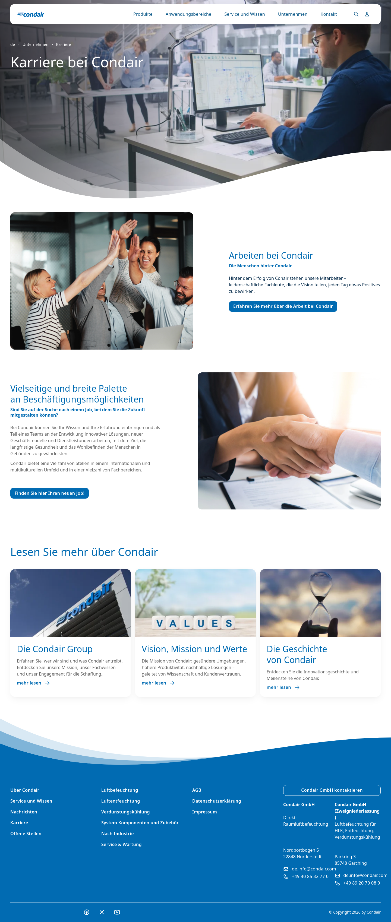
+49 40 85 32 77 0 (306, 876)
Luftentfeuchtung (120, 801)
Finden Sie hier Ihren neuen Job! (49, 493)
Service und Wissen (244, 14)
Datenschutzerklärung (216, 801)
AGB (196, 790)
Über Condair (24, 790)
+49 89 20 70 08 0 (357, 883)
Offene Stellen (26, 834)
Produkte (143, 14)
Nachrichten (23, 812)
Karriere (63, 44)
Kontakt (329, 14)
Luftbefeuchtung (119, 790)
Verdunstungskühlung (125, 812)
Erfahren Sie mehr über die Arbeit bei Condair (283, 306)
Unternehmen (293, 14)
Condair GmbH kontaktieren (332, 790)
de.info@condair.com (309, 869)
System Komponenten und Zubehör (140, 823)
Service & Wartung (121, 844)
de (12, 44)
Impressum (204, 812)
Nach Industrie (117, 834)
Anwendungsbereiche (189, 14)
